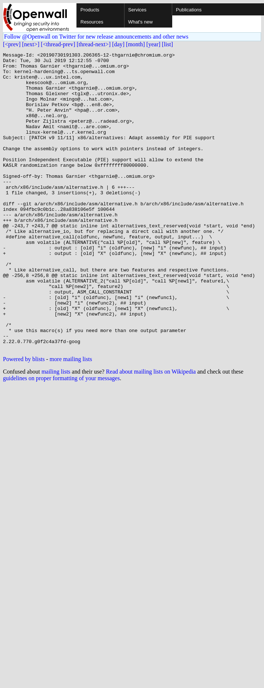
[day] (118, 44)
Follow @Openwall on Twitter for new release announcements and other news (96, 36)
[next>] (30, 44)
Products (89, 9)
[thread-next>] (94, 44)
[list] (167, 44)
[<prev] (12, 44)
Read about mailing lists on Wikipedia (151, 431)
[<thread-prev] (58, 44)
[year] (153, 44)
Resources (91, 22)
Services (137, 9)
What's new (140, 22)
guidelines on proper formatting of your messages (61, 438)
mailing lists (55, 431)
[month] (135, 44)
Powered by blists (24, 418)
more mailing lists (71, 418)
